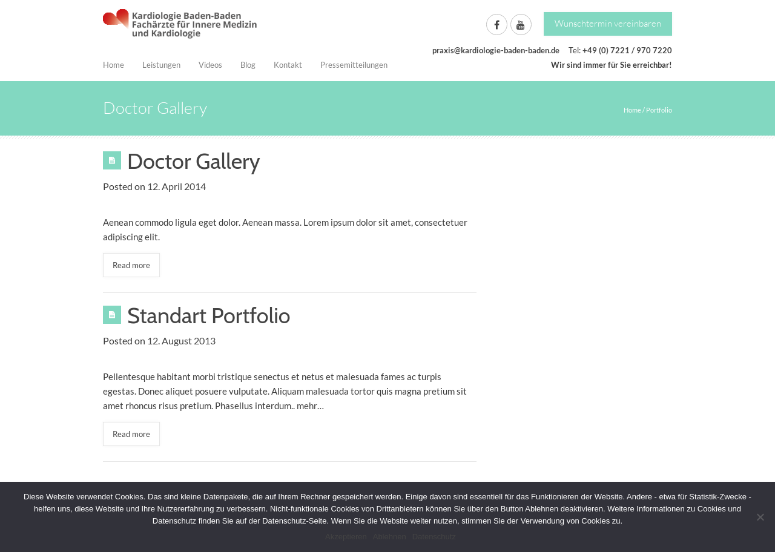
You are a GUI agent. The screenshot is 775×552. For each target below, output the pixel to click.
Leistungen (161, 65)
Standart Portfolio (209, 315)
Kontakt (288, 65)
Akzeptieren (346, 536)
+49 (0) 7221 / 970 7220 (627, 50)
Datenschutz (434, 536)
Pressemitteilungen (354, 65)
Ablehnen (389, 536)
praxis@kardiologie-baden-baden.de (495, 50)
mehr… (310, 405)
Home (113, 65)
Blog (248, 65)
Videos (210, 65)
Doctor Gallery (193, 161)
